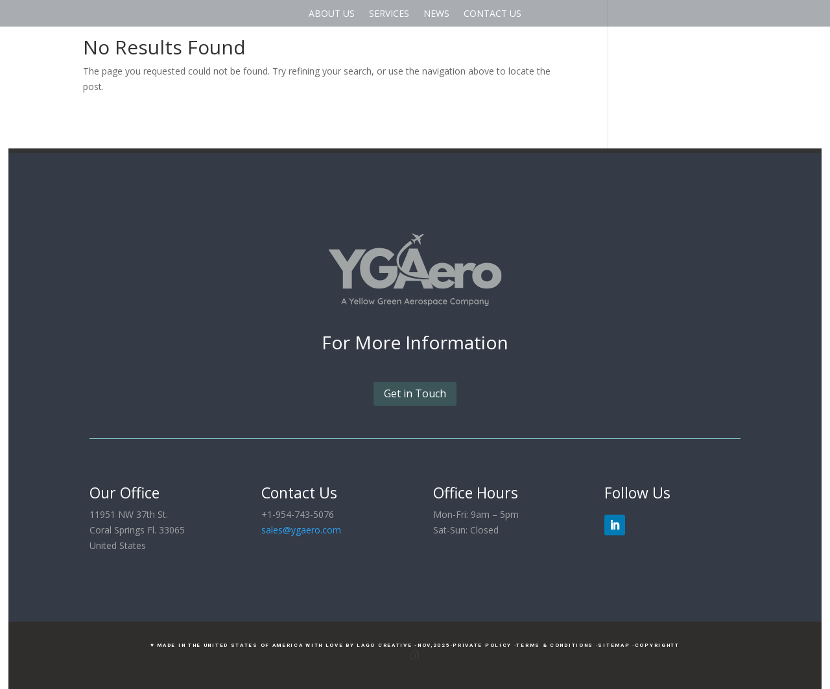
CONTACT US (492, 13)
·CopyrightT (656, 645)
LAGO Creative (384, 645)
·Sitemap (613, 645)
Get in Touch (415, 393)
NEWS (436, 13)
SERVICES (389, 13)
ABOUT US (332, 13)
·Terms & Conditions (553, 645)
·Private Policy (481, 645)
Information (456, 342)
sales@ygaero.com (301, 530)
